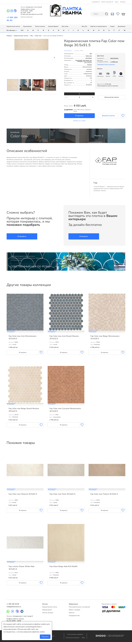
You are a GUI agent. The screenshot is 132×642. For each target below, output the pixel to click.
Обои (83, 638)
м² (79, 94)
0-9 (22, 30)
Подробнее (100, 64)
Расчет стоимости (109, 64)
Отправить (22, 236)
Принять (45, 636)
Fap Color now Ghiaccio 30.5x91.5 (23, 494)
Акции (116, 2)
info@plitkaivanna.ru (14, 607)
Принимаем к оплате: (109, 604)
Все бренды (12, 30)
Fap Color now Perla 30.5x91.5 (62, 494)
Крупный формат (53, 26)
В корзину (79, 116)
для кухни (86, 60)
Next (54, 58)
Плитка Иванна (66, 10)
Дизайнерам (121, 26)
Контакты (122, 2)
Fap (31, 36)
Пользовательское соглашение (79, 607)
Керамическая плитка (13, 26)
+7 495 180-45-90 (13, 604)
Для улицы (65, 26)
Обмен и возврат (74, 610)
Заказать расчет (108, 116)
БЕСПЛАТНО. (114, 58)
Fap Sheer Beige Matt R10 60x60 (63, 566)
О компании (95, 2)
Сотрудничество (74, 615)
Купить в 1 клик (79, 121)
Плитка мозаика (40, 26)
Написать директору (27, 17)
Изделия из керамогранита (98, 26)
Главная (9, 36)
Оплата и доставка (106, 2)
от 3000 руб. (114, 62)
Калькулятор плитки (112, 97)
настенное (89, 58)
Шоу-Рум (84, 26)
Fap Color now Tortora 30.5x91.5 (104, 494)
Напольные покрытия (73, 638)
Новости (71, 613)
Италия (89, 64)
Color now (38, 36)
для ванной (78, 60)
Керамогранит (27, 26)
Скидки (112, 26)
